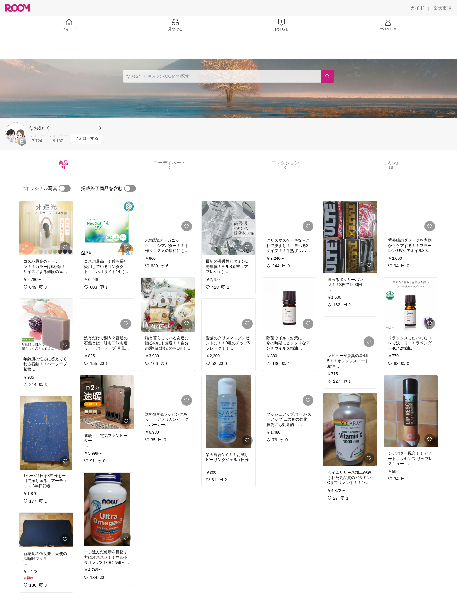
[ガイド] (417, 8)
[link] (46, 228)
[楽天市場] (442, 8)
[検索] (327, 76)
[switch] (65, 188)
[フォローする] (86, 139)
